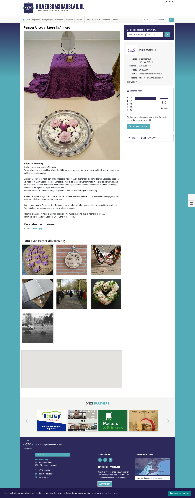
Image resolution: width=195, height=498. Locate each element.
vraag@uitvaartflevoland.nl (150, 74)
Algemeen (36, 20)
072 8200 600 (44, 470)
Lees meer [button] (113, 493)
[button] (72, 366)
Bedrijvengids (47, 20)
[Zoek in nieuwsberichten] (156, 20)
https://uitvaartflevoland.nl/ (151, 78)
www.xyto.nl (43, 477)
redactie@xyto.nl (45, 474)
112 (28, 20)
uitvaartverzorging (34, 229)
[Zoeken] (171, 20)
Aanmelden (104, 484)
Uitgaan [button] (95, 20)
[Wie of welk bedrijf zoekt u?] (145, 34)
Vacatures (106, 20)
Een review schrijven (138, 126)
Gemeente (59, 20)
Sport (88, 20)
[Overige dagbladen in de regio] (152, 478)
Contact (115, 20)
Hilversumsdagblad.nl (60, 6)
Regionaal (69, 20)
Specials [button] (79, 20)
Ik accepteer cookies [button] (179, 493)
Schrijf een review (141, 138)
